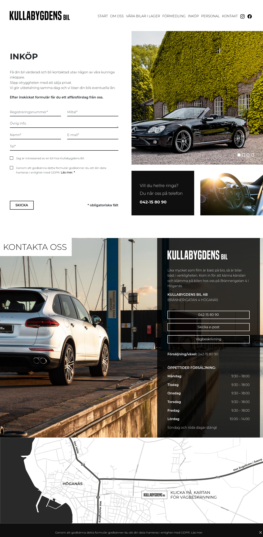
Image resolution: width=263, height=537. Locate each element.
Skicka (21, 186)
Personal (210, 16)
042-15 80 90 (208, 315)
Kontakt (230, 16)
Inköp (193, 16)
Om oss (117, 16)
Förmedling (174, 16)
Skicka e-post (209, 327)
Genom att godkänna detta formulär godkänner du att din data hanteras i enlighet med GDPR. (61, 170)
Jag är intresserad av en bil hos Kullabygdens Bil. (50, 158)
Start (103, 16)
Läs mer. (67, 172)
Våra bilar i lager (143, 16)
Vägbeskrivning (208, 339)
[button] (239, 155)
